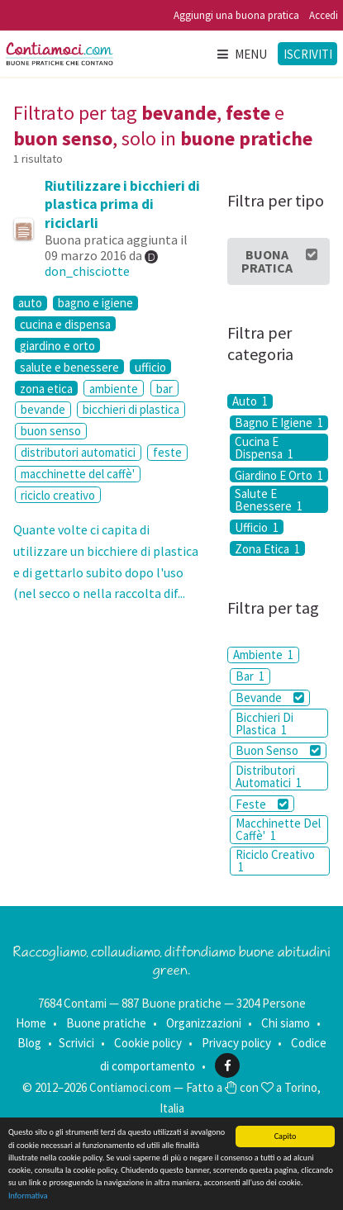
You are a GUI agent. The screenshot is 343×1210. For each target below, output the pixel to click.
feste (167, 452)
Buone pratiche (106, 1023)
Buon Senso (278, 750)
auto (30, 303)
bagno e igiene (95, 303)
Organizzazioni (203, 1023)
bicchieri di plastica (131, 409)
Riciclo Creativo (275, 861)
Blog (29, 1043)
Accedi (323, 15)
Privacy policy (236, 1043)
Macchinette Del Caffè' (278, 829)
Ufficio (257, 527)
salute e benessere (69, 366)
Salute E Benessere (269, 499)
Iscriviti (307, 54)
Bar (250, 676)
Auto (250, 401)
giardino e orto (57, 345)
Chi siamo (285, 1023)
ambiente (113, 388)
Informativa (28, 1195)
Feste (262, 804)
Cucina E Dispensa (264, 447)
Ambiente (263, 654)
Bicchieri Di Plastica (264, 723)
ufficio (150, 366)
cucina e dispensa (65, 323)
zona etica (46, 388)
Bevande (270, 697)
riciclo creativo (58, 495)
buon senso (51, 431)
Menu (241, 54)
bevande (43, 409)
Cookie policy (148, 1043)
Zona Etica (267, 548)
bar (164, 388)
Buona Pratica (279, 261)
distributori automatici (78, 452)
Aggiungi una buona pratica (236, 15)
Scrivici (76, 1043)
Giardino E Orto (279, 474)
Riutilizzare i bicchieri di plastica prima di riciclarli (122, 204)
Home (31, 1023)
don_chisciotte (87, 271)
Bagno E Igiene (279, 422)
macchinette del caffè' (78, 474)
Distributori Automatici (269, 776)
